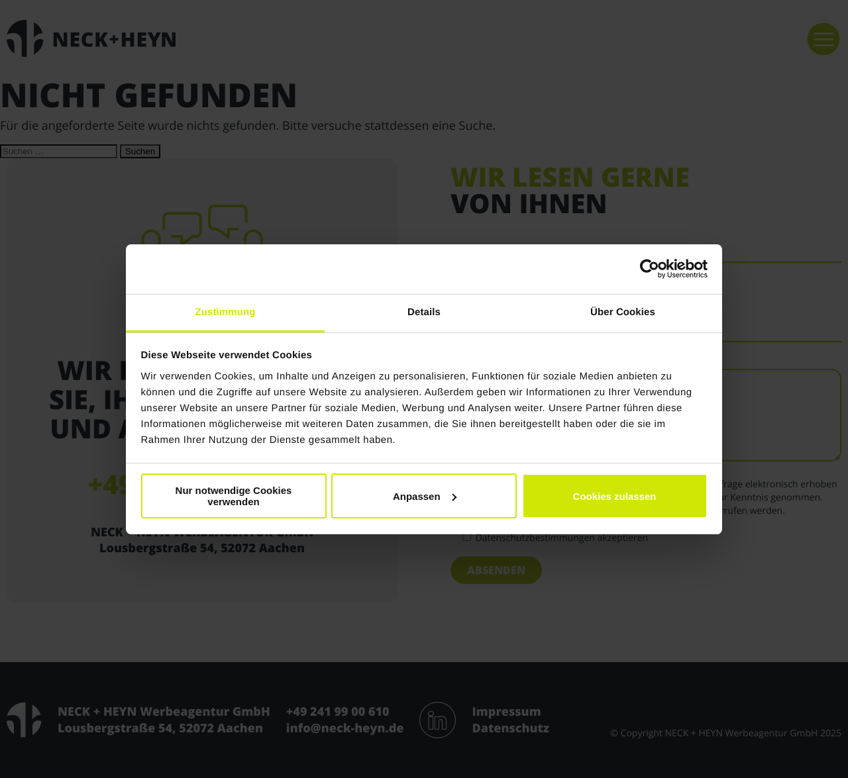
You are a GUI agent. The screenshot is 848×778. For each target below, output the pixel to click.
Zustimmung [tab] (225, 312)
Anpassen (424, 496)
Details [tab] (424, 312)
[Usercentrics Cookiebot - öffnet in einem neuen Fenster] (650, 269)
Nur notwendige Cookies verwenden (234, 496)
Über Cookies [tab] (622, 312)
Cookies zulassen (615, 496)
